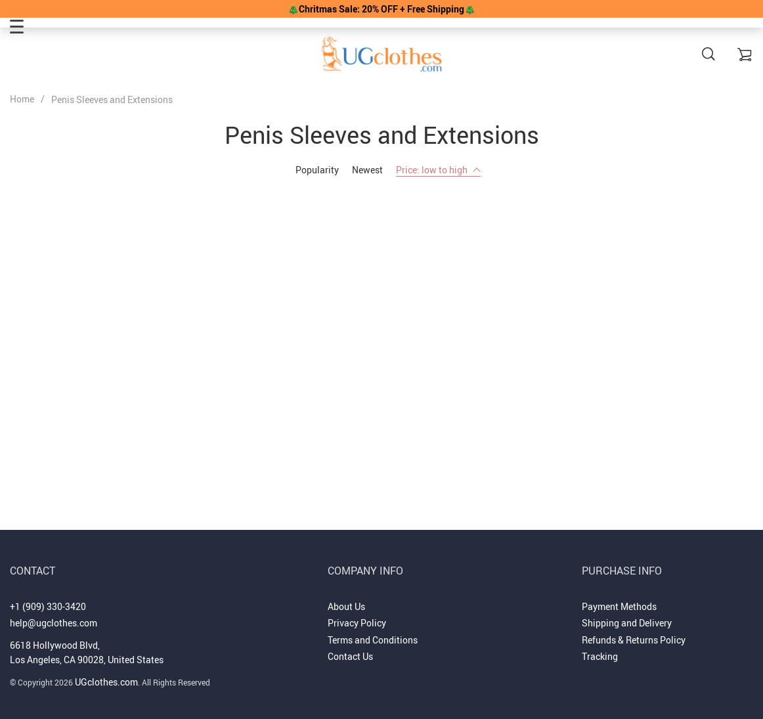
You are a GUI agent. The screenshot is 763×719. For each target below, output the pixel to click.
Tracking (600, 656)
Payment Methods (619, 606)
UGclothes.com (106, 682)
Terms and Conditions (373, 640)
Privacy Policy (357, 623)
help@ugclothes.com (53, 623)
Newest (367, 169)
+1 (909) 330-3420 (48, 606)
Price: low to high (438, 169)
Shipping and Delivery (627, 623)
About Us (346, 606)
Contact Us (350, 656)
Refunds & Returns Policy (634, 640)
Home (22, 99)
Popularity (317, 169)
